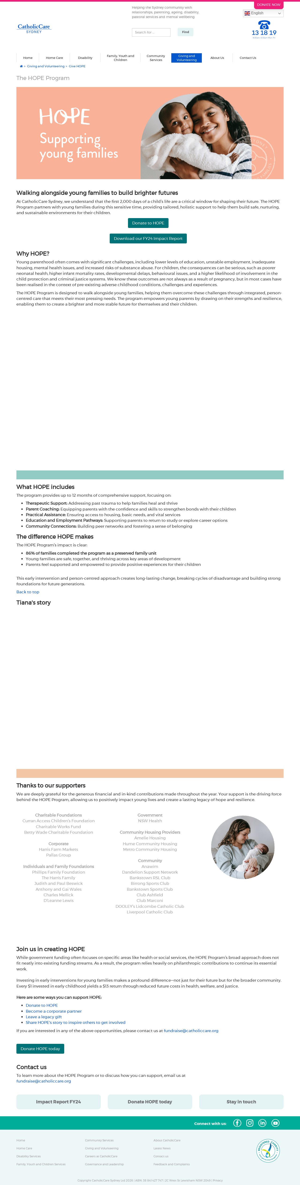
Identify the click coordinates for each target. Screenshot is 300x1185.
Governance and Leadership (104, 1164)
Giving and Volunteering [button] (187, 58)
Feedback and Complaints (172, 1164)
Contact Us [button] (248, 57)
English (253, 13)
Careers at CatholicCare (101, 1156)
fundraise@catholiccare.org (191, 1031)
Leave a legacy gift (44, 1017)
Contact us (161, 1156)
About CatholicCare (167, 1140)
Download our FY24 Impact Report (148, 238)
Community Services (99, 1140)
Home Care (24, 1148)
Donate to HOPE (148, 223)
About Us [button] (217, 57)
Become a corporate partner (54, 1011)
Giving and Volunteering (45, 66)
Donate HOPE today (40, 1049)
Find (185, 32)
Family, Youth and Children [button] (120, 58)
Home (28, 57)
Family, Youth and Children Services (41, 1164)
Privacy (218, 1180)
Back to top (27, 592)
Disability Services (28, 1156)
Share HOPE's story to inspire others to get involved (76, 1022)
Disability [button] (85, 57)
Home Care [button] (54, 57)
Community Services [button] (156, 58)
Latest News (162, 1148)
